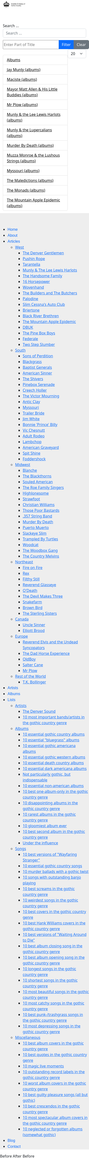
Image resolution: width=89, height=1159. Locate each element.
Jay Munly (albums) (23, 69)
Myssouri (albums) (23, 170)
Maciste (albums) (22, 79)
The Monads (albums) (26, 190)
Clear (81, 44)
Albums (13, 59)
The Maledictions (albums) (30, 180)
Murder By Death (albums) (30, 145)
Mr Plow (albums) (22, 104)
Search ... (11, 25)
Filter (66, 44)
